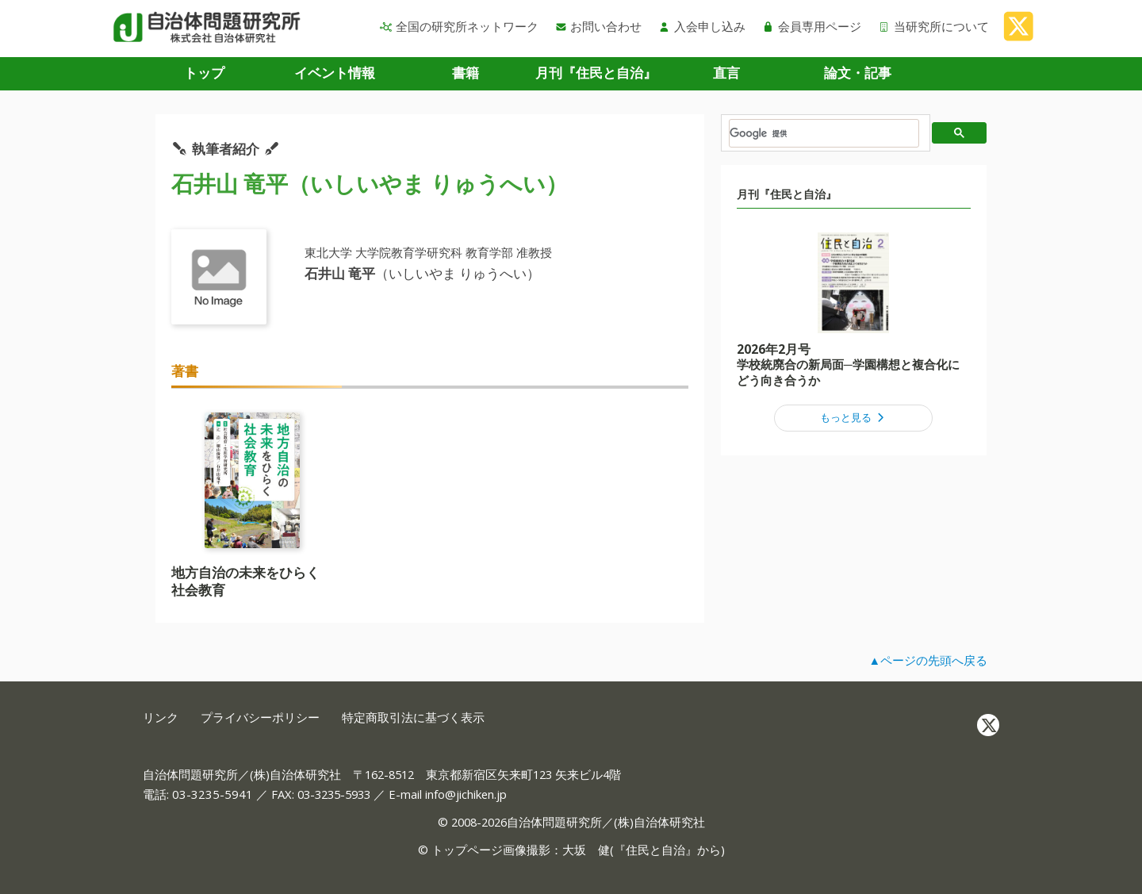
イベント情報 (334, 72)
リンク (160, 717)
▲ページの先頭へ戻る (927, 660)
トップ (204, 72)
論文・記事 (857, 72)
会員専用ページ (811, 26)
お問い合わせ (598, 26)
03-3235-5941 (212, 794)
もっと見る (853, 417)
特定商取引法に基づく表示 (413, 717)
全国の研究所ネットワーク (459, 26)
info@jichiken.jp (466, 794)
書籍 (465, 72)
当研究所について (933, 26)
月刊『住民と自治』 (596, 72)
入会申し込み (701, 26)
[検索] (824, 133)
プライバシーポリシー (260, 717)
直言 (726, 72)
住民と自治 (655, 850)
